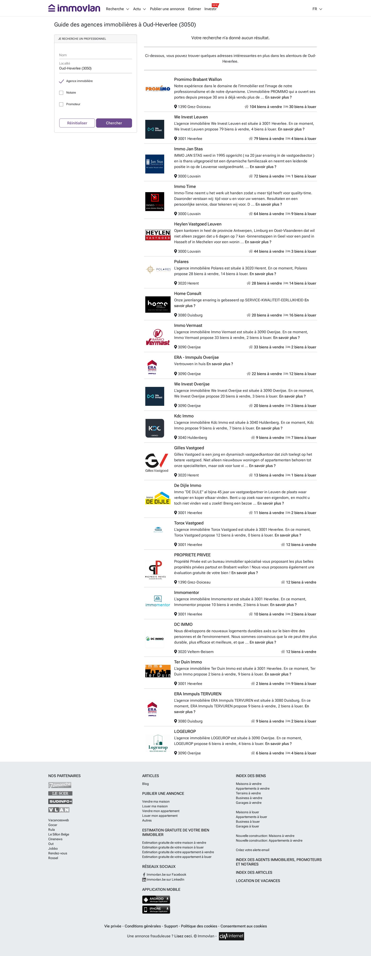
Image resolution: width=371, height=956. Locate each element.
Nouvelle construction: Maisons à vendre (265, 836)
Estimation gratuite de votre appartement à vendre (178, 852)
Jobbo (53, 848)
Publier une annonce (167, 9)
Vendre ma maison (156, 801)
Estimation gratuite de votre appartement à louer (177, 857)
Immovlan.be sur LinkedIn (163, 879)
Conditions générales (143, 926)
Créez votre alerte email (252, 850)
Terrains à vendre (248, 793)
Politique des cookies (199, 926)
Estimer (194, 9)
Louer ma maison (155, 806)
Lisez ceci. (183, 936)
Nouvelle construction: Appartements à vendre (269, 840)
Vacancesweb (58, 820)
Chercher (114, 123)
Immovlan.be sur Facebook (164, 874)
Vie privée (113, 926)
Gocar (52, 825)
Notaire (71, 92)
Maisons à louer (247, 812)
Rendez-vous (57, 853)
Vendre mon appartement (160, 811)
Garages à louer (247, 826)
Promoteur (73, 104)
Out (50, 844)
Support (171, 926)
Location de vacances (258, 880)
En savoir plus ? (278, 97)
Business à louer (248, 821)
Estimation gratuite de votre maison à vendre (174, 842)
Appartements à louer (251, 817)
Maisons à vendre (248, 784)
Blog (145, 784)
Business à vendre (249, 798)
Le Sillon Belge (58, 834)
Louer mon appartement (159, 816)
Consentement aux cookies (244, 926)
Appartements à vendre (252, 788)
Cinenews (55, 839)
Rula (51, 829)
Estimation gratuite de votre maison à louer (173, 847)
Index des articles (254, 872)
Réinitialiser (77, 123)
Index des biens (251, 776)
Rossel (53, 858)
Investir (210, 9)
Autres (147, 820)
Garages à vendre (248, 803)
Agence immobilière (79, 81)
